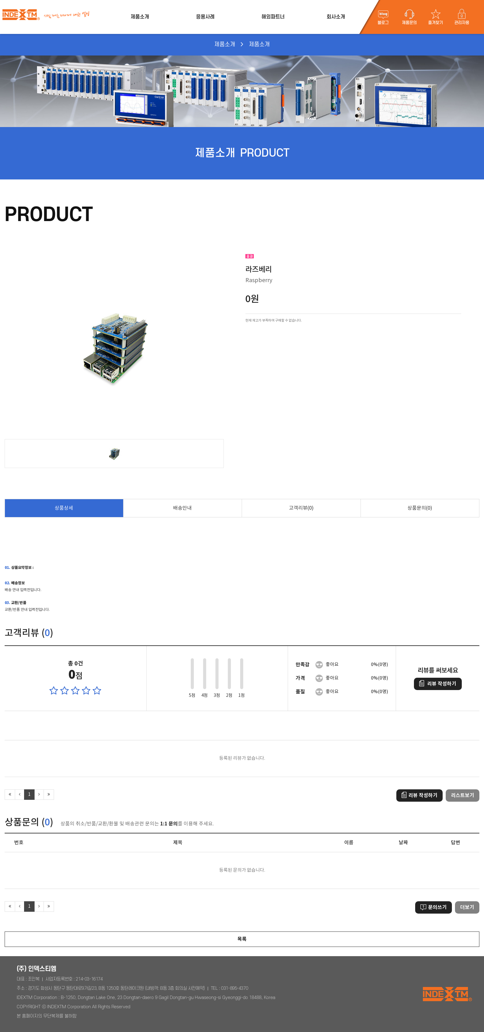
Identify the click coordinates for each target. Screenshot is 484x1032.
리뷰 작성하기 (437, 683)
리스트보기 (462, 795)
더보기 (467, 907)
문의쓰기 (433, 907)
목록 (242, 939)
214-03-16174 (89, 979)
